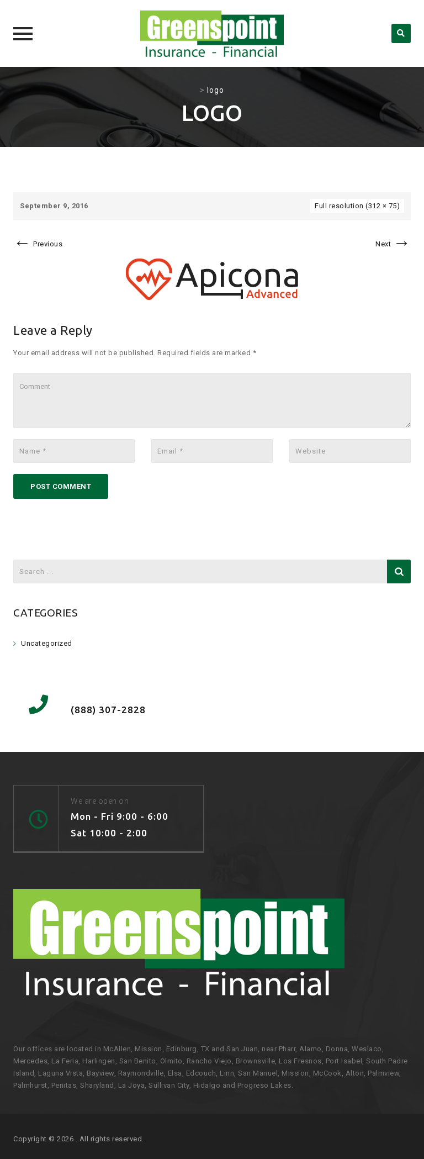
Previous (37, 244)
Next (393, 244)
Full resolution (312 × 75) (357, 206)
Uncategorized (46, 643)
